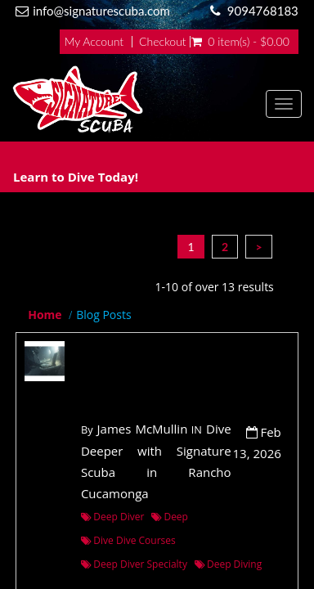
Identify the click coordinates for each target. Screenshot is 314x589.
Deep (169, 517)
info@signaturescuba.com (101, 10)
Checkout (162, 41)
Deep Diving (228, 564)
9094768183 (262, 10)
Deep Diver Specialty (134, 564)
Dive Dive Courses (128, 540)
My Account (94, 41)
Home (44, 314)
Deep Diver (112, 517)
